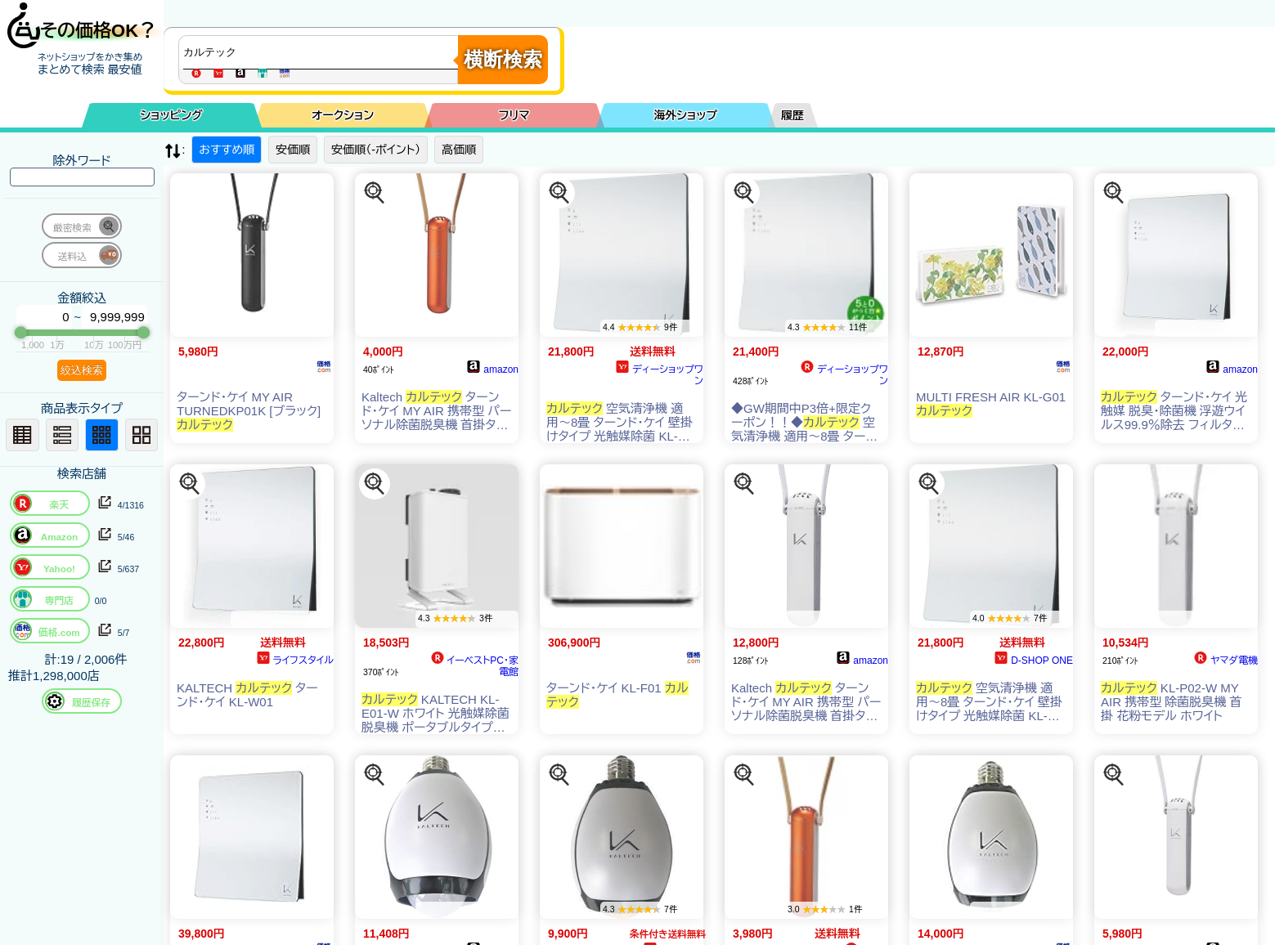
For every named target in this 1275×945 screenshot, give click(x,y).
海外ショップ (685, 115)
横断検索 (503, 59)
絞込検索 (82, 370)
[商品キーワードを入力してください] (322, 52)
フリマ (514, 115)
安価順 (293, 149)
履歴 (792, 115)
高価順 (459, 149)
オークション (343, 115)
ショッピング (172, 115)
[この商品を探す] (374, 192)
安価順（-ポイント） (375, 149)
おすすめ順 (226, 149)
